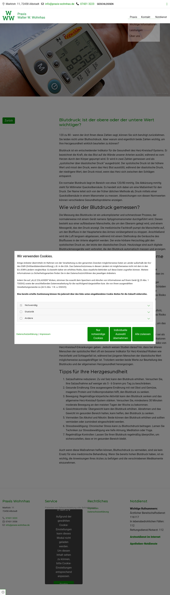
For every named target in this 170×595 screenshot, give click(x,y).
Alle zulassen (138, 334)
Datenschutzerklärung (27, 334)
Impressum (45, 334)
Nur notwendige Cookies (75, 334)
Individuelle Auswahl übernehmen (107, 334)
